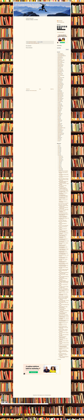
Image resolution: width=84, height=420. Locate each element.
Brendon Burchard (60, 60)
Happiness (59, 78)
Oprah (59, 89)
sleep (58, 136)
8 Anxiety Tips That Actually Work (63, 225)
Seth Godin (59, 97)
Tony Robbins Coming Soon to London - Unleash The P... (63, 216)
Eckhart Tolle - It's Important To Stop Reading (63, 193)
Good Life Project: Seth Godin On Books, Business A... (63, 214)
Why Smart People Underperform (63, 297)
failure (59, 115)
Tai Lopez (59, 103)
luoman (44, 395)
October (60, 158)
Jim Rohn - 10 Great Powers (63, 350)
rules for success (60, 133)
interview (59, 121)
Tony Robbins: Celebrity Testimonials (62, 211)
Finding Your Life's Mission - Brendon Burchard (63, 245)
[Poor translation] (6, 402)
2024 (59, 147)
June (59, 163)
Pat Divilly (59, 90)
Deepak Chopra (60, 65)
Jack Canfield (60, 79)
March (60, 167)
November (60, 157)
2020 (59, 152)
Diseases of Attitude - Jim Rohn (63, 329)
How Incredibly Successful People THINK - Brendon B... (63, 249)
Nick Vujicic (59, 88)
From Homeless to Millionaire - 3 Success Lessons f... (63, 239)
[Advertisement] (40, 79)
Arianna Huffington (60, 54)
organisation (59, 125)
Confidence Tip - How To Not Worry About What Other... (64, 316)
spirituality (59, 137)
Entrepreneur (60, 73)
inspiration (59, 120)
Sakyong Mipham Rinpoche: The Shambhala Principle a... (63, 182)
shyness (59, 135)
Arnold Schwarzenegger (61, 55)
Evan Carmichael (60, 75)
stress (59, 138)
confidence (59, 113)
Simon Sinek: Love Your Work (63, 204)
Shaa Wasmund (60, 98)
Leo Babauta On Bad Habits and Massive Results (63, 208)
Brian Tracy (59, 61)
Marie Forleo (59, 86)
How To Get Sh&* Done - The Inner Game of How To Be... (64, 301)
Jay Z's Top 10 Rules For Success (63, 178)
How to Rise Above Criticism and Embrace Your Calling (63, 265)
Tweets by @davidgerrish (60, 32)
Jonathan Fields (60, 84)
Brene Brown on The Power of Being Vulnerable (63, 251)
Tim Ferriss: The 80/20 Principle (63, 189)
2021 (59, 151)
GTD (58, 76)
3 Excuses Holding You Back (63, 326)
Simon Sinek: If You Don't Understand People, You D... (63, 188)
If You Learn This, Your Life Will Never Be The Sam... (63, 197)
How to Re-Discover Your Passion (63, 203)
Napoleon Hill (60, 87)
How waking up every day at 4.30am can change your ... (63, 346)
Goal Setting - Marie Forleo (62, 220)
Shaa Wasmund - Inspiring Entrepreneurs (62, 237)
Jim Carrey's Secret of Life (62, 353)
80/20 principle (60, 53)
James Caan (59, 80)
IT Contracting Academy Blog (31, 4)
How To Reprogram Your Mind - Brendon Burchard (63, 247)
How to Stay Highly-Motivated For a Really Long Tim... (64, 277)
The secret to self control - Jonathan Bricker (62, 309)
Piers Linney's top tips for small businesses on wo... (63, 257)
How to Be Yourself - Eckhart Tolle (63, 209)
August (60, 161)
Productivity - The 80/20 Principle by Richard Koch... (63, 206)
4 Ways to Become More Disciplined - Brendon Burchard (63, 281)
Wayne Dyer (59, 108)
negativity (59, 124)
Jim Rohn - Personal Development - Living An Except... (63, 357)
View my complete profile (60, 22)
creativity (59, 114)
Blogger (50, 395)
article (59, 111)
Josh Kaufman (60, 85)
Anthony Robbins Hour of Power (63, 314)
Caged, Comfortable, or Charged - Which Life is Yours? (63, 263)
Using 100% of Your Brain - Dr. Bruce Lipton (63, 201)
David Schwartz (60, 64)
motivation (59, 123)
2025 (59, 146)
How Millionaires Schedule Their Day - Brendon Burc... (63, 253)
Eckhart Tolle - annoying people (63, 288)
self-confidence (60, 134)
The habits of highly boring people (63, 269)
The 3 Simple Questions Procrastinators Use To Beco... (63, 195)
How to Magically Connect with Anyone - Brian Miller (63, 231)
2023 (59, 148)
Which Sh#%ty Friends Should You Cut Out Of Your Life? (64, 320)
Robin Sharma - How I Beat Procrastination (62, 186)
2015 (59, 359)
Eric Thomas (59, 74)
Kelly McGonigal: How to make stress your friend (63, 307)
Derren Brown (60, 66)
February (60, 168)
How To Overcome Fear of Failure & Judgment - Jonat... (63, 191)
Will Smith (59, 109)
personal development (61, 127)
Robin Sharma (60, 96)
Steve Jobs (59, 100)
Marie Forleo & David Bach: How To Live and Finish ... (64, 241)
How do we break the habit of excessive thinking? (63, 313)
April (59, 166)
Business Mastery (60, 62)
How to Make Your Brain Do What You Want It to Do (63, 287)
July (59, 162)
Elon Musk (59, 72)
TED (58, 102)
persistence (59, 126)
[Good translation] (2, 402)
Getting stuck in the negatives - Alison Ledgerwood (63, 235)
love (58, 122)
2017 (59, 153)
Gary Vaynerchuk (60, 77)
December (60, 156)
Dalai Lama (59, 63)
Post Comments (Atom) (33, 90)
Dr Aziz (59, 67)
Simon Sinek (59, 99)
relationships (59, 132)
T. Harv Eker (59, 101)
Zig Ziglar (59, 110)
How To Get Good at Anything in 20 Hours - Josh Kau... (64, 290)
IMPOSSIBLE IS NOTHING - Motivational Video (63, 261)
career (59, 112)
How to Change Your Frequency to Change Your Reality (63, 273)
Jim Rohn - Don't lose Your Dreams (64, 344)
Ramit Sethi (59, 91)
